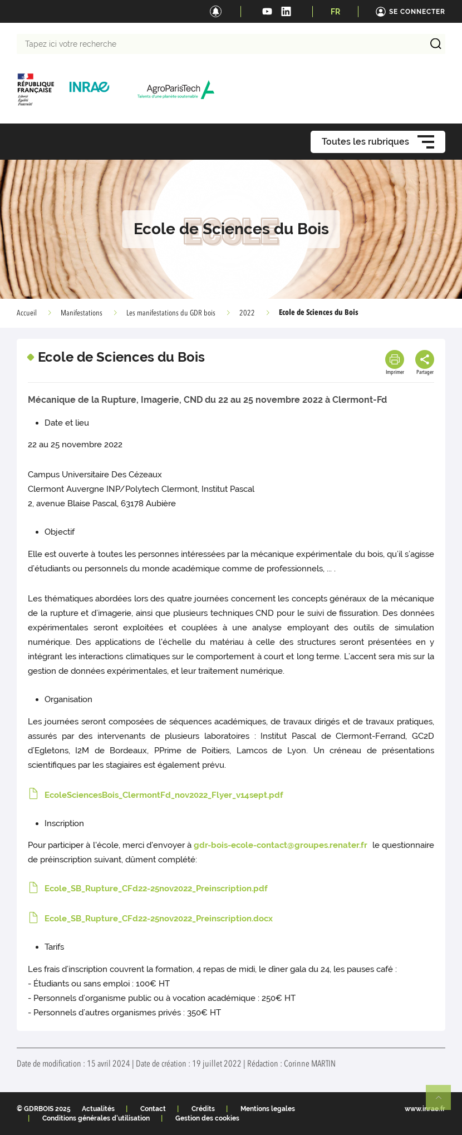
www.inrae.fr (425, 1109)
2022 (247, 313)
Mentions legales (267, 1109)
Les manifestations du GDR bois (170, 313)
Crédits (203, 1109)
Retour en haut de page (443, 1102)
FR (335, 11)
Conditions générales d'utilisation (96, 1118)
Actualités (98, 1109)
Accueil (27, 313)
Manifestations (81, 313)
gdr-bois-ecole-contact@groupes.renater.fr (282, 845)
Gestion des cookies (207, 1118)
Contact (153, 1109)
